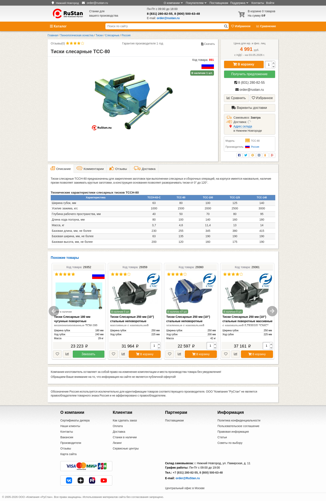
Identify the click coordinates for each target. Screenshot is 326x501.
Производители (70, 443)
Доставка (119, 431)
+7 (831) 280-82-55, (186, 472)
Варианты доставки (249, 107)
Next (272, 311)
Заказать (88, 354)
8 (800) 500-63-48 (187, 13)
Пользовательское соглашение (238, 426)
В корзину (243, 64)
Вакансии (66, 437)
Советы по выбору (229, 443)
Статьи (222, 437)
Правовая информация (233, 431)
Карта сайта (68, 454)
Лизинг (117, 443)
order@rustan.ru (249, 89)
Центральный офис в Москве (185, 488)
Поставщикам (219, 3)
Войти (270, 3)
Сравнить (236, 98)
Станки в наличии (125, 437)
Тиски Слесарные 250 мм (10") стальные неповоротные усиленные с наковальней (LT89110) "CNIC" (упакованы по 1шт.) (189, 325)
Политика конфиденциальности (239, 420)
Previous (54, 311)
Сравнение (266, 26)
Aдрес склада (242, 126)
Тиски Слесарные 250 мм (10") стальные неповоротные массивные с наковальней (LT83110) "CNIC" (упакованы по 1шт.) (133, 325)
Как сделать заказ (125, 420)
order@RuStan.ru (188, 478)
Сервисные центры (126, 448)
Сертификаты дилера (75, 420)
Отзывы (65, 448)
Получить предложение (249, 74)
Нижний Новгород (67, 3)
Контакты (257, 3)
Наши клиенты (70, 426)
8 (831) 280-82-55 (160, 13)
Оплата (118, 426)
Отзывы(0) (58, 43)
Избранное (241, 26)
